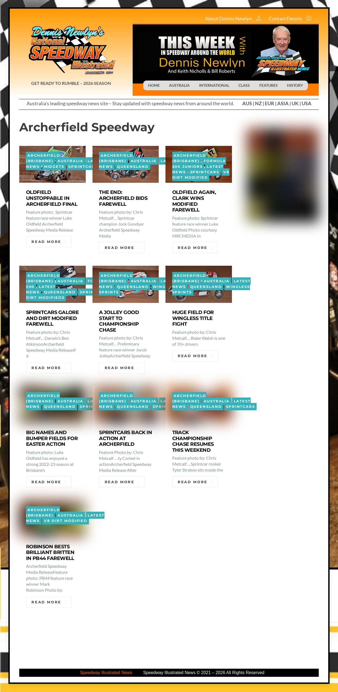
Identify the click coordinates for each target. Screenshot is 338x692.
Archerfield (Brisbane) (43, 158)
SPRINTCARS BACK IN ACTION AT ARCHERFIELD (125, 439)
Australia (70, 161)
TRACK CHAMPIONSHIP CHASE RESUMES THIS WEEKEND (193, 442)
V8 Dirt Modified (200, 175)
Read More (46, 242)
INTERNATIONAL (214, 85)
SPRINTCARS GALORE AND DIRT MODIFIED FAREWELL (52, 319)
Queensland (133, 167)
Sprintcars (82, 167)
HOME (154, 85)
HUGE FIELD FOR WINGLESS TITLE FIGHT (193, 319)
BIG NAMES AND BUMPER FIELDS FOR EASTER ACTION (52, 439)
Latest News (41, 289)
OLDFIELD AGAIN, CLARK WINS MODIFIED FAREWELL (194, 202)
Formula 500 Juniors (199, 164)
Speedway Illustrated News (106, 673)
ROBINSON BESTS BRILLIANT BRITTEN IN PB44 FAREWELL (50, 553)
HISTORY (295, 85)
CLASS (244, 85)
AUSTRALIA (179, 85)
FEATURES (268, 85)
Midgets (54, 167)
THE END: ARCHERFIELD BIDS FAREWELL (123, 199)
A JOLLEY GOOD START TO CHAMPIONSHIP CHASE (119, 322)
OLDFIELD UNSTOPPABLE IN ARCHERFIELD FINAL (52, 199)
